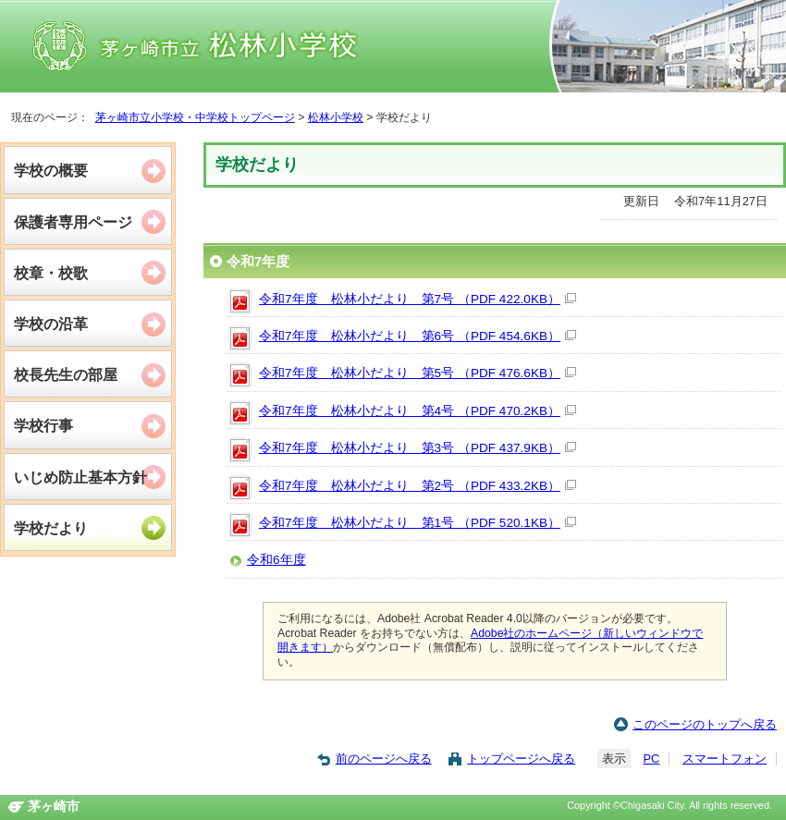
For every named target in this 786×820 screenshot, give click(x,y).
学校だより (51, 528)
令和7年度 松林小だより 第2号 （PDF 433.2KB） (417, 486)
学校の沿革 (51, 323)
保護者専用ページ (73, 222)
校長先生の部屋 (65, 374)
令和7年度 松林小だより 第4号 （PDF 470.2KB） (417, 411)
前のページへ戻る (384, 758)
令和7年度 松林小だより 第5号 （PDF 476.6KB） (417, 373)
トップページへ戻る (521, 758)
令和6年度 (276, 560)
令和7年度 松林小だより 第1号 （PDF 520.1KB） (417, 523)
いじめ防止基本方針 (80, 477)
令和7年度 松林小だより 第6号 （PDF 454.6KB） (417, 336)
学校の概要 (51, 170)
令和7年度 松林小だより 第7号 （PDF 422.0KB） (417, 299)
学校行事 (43, 425)
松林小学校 (335, 117)
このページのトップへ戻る (704, 724)
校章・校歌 (51, 272)
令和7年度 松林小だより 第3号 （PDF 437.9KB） (417, 448)
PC (651, 758)
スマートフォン (724, 758)
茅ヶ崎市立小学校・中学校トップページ (195, 117)
